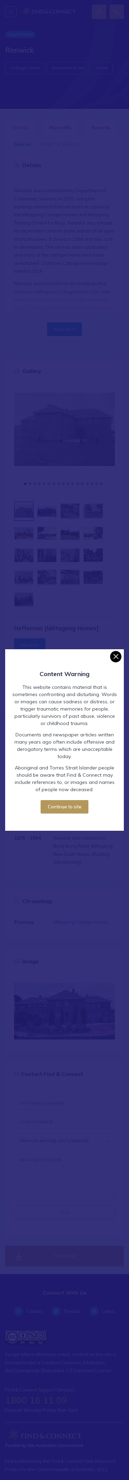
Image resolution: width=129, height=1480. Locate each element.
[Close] (115, 656)
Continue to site (65, 806)
